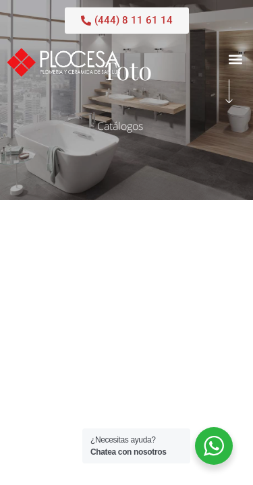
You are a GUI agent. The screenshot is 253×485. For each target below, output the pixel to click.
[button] (235, 59)
